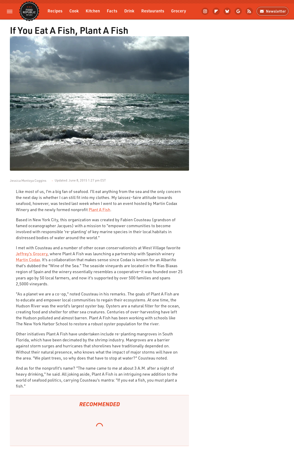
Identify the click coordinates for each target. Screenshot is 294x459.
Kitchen (93, 10)
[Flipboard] (216, 11)
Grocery (178, 10)
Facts (112, 10)
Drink (129, 10)
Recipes (55, 10)
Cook (74, 10)
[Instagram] (205, 11)
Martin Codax (28, 259)
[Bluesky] (227, 11)
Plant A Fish (99, 209)
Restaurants (152, 10)
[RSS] (249, 11)
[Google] (238, 11)
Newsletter (272, 11)
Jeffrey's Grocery (32, 253)
